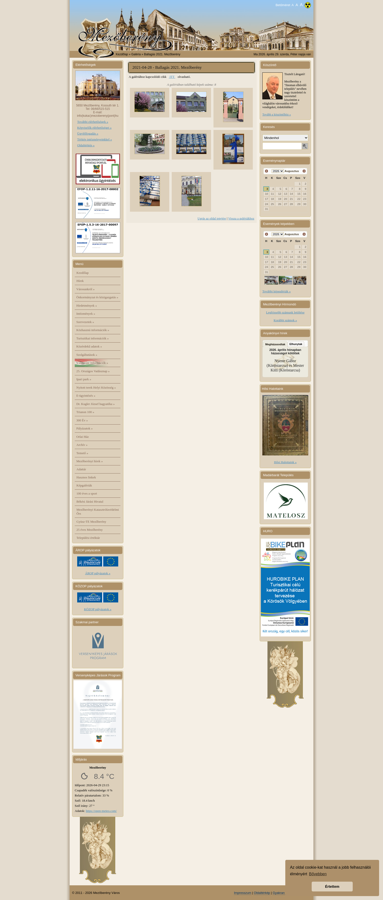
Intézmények (85, 313)
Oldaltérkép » (86, 145)
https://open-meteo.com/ (101, 811)
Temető (82, 453)
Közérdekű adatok (89, 346)
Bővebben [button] (318, 874)
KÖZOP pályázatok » (97, 609)
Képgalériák (84, 485)
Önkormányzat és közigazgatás (97, 297)
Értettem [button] (332, 886)
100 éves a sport (86, 493)
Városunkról (85, 289)
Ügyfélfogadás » (87, 133)
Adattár (81, 469)
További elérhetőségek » (92, 122)
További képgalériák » (276, 291)
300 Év (82, 420)
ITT (172, 77)
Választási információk (92, 363)
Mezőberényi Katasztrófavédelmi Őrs (97, 511)
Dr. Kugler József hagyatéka (95, 404)
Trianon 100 (85, 412)
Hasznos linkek (86, 477)
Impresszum (242, 893)
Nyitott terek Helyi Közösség (96, 387)
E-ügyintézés (86, 395)
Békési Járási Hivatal (89, 501)
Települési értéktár (88, 538)
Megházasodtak (275, 344)
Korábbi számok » (285, 320)
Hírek (80, 281)
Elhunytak (295, 344)
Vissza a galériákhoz (241, 218)
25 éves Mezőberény (89, 529)
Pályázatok (84, 428)
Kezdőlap (122, 54)
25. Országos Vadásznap (93, 371)
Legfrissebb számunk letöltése (285, 312)
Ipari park (83, 379)
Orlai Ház (82, 436)
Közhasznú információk (92, 330)
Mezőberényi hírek (89, 461)
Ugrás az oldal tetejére (212, 218)
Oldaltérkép (262, 893)
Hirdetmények (86, 305)
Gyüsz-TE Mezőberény (91, 521)
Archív (82, 445)
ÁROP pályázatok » (97, 573)
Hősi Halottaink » (285, 462)
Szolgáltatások (86, 355)
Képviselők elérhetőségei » (94, 127)
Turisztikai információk (92, 338)
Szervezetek (85, 322)
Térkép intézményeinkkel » (94, 139)
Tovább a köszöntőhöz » (276, 114)
